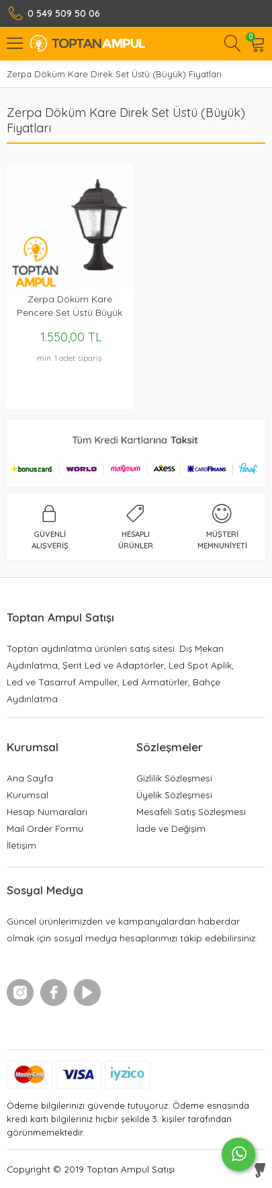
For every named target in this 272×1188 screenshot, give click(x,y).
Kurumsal (27, 794)
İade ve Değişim (171, 828)
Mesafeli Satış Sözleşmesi (191, 811)
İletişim (21, 845)
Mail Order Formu (45, 828)
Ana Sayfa (30, 777)
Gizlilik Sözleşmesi (174, 777)
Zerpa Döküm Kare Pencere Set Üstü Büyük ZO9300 (69, 306)
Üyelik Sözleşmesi (174, 794)
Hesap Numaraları (47, 811)
